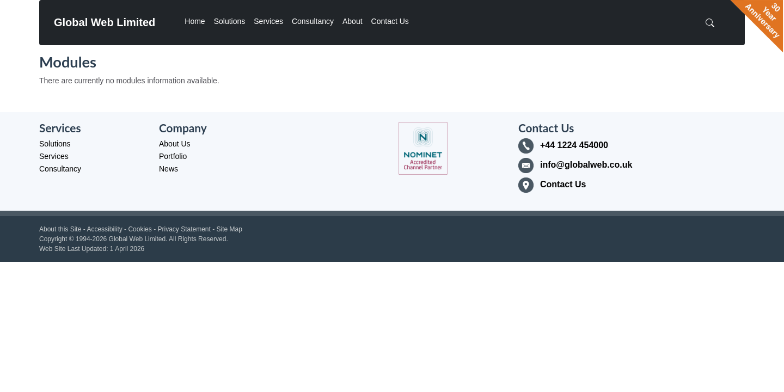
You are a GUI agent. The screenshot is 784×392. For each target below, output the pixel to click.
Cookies (139, 229)
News (168, 168)
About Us (175, 143)
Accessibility (104, 229)
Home (195, 21)
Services (268, 21)
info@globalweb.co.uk (586, 164)
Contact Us (390, 21)
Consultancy (313, 21)
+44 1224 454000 (574, 145)
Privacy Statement (183, 229)
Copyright (53, 239)
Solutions (230, 21)
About (352, 21)
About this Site (60, 229)
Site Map (229, 229)
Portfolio (173, 156)
